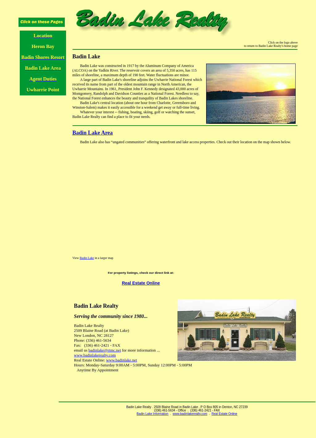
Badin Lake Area (93, 133)
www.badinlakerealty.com (95, 355)
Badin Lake (87, 258)
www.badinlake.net (121, 360)
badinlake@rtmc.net (105, 350)
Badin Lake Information (152, 413)
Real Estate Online (141, 283)
